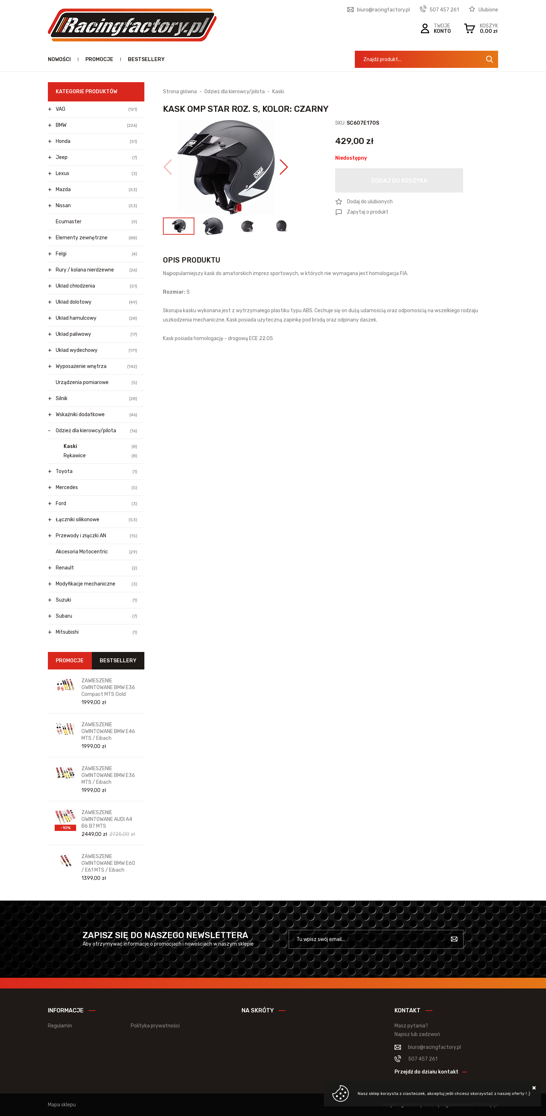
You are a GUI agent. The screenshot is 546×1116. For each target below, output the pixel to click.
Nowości (59, 59)
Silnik (96, 398)
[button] (168, 167)
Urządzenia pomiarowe (96, 382)
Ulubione (488, 10)
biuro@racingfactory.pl (383, 10)
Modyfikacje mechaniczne (96, 584)
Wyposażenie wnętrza (96, 366)
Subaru (96, 616)
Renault (96, 568)
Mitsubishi (96, 632)
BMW (96, 125)
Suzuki (96, 600)
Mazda (96, 189)
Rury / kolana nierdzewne (96, 270)
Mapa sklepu (62, 1105)
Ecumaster (96, 222)
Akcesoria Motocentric (96, 552)
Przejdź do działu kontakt (426, 1072)
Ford (96, 503)
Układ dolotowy (96, 302)
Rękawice (100, 456)
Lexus (96, 173)
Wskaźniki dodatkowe (96, 415)
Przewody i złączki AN (96, 536)
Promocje (99, 59)
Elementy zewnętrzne (96, 238)
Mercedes (96, 487)
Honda (96, 141)
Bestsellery (146, 59)
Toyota (96, 471)
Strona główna (180, 92)
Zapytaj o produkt (367, 212)
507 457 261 (444, 10)
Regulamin (60, 1026)
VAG (96, 109)
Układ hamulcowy (96, 318)
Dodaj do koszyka (399, 180)
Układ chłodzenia (96, 286)
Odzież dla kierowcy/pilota (96, 431)
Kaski (100, 446)
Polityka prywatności (155, 1026)
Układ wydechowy (96, 350)
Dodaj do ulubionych (370, 202)
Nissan (96, 206)
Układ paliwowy (96, 334)
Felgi (96, 254)
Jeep (96, 157)
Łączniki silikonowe (96, 520)
